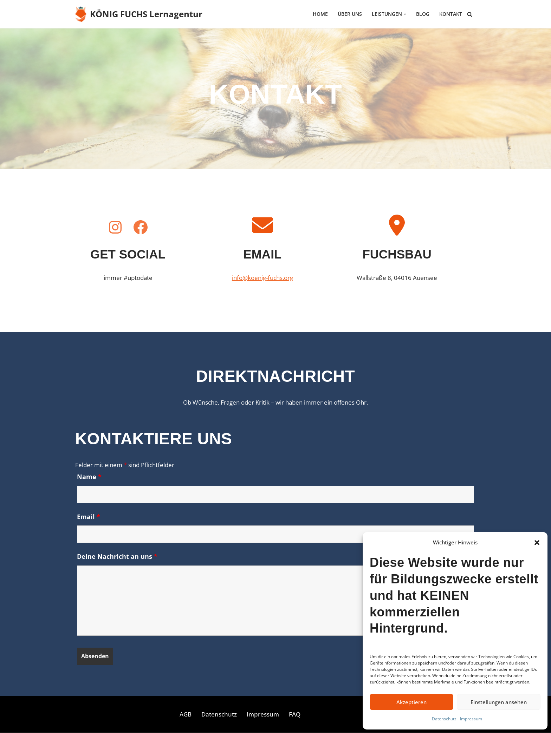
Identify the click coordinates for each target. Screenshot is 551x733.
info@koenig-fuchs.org (262, 278)
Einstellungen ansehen (499, 702)
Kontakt (450, 14)
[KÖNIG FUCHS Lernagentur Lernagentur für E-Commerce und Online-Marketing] (138, 14)
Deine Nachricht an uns (117, 556)
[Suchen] (469, 14)
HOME (320, 14)
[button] (536, 542)
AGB (186, 715)
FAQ (294, 715)
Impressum (471, 719)
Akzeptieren (411, 702)
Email (88, 516)
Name (89, 476)
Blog (422, 14)
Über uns (350, 14)
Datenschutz (444, 719)
